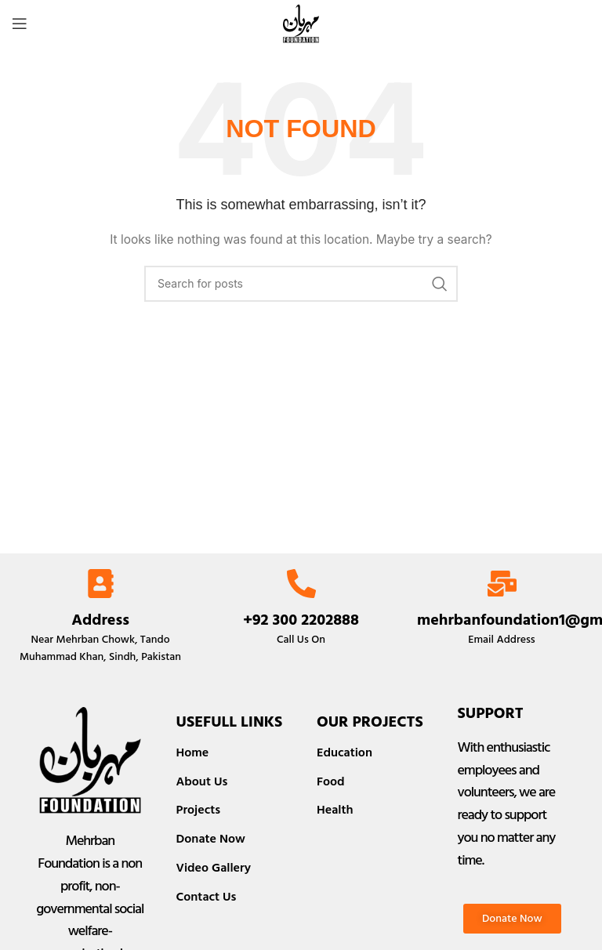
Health (335, 809)
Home (192, 752)
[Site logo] (301, 22)
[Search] (301, 284)
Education (344, 752)
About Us (202, 781)
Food (331, 781)
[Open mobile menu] (19, 23)
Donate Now (210, 838)
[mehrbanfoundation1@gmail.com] (502, 583)
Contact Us (206, 896)
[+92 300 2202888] (301, 583)
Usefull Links (229, 722)
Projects (198, 809)
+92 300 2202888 (301, 620)
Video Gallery (213, 867)
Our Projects (370, 722)
